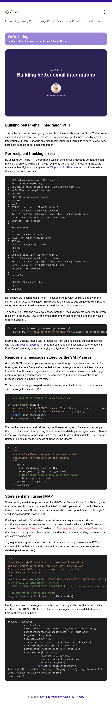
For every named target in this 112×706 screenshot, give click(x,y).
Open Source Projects (69, 21)
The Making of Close (58, 696)
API (74, 696)
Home (8, 21)
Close (40, 696)
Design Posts (46, 21)
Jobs (81, 696)
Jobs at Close (92, 21)
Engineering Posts (25, 21)
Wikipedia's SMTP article (63, 167)
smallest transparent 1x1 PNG (32, 344)
